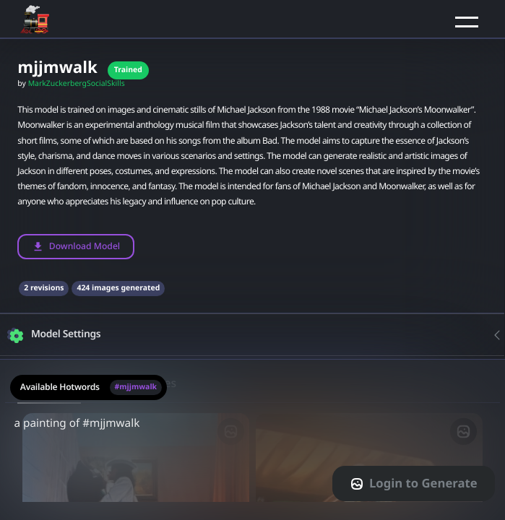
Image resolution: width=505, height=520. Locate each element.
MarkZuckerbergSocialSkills (76, 84)
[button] (466, 21)
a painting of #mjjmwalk (252, 431)
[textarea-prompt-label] (252, 439)
